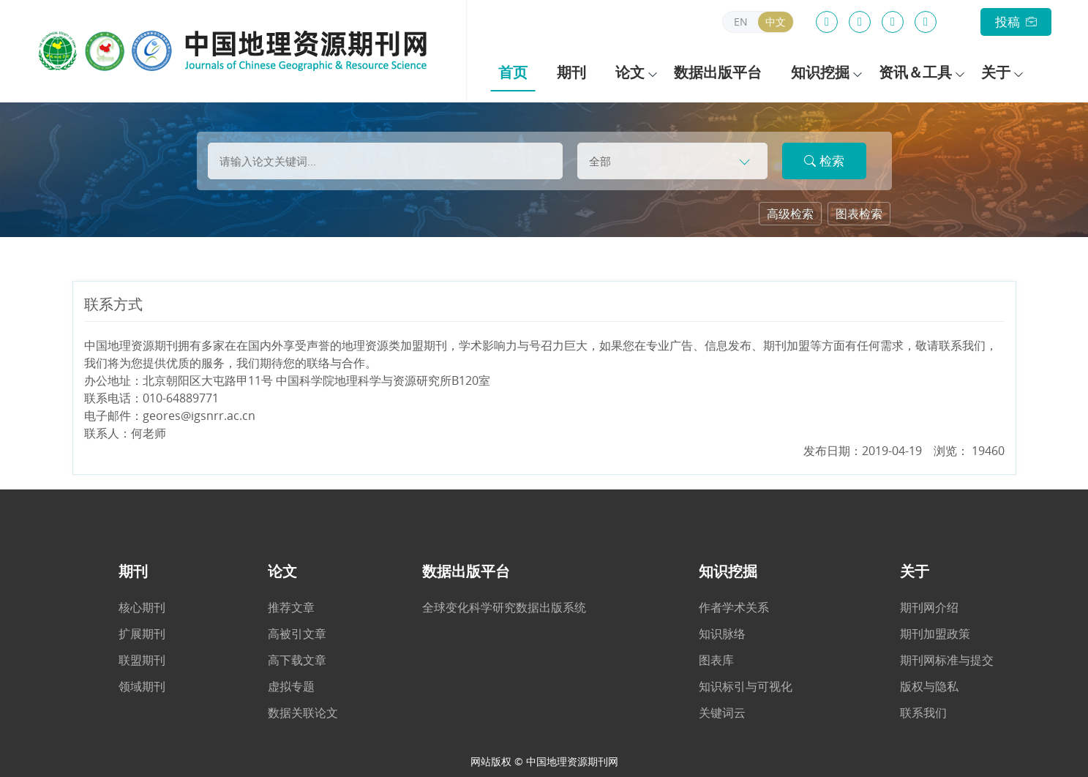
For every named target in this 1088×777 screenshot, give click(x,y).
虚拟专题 (291, 686)
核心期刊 (142, 607)
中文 (775, 22)
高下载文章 (297, 660)
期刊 (570, 72)
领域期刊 (142, 686)
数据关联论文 (303, 713)
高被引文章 (297, 634)
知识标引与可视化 (745, 686)
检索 (824, 160)
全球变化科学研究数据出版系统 (504, 607)
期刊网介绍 (929, 607)
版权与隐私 (929, 686)
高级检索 (790, 214)
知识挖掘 (818, 72)
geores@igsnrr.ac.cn (199, 416)
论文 (629, 72)
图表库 (716, 660)
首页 (513, 72)
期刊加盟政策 (935, 634)
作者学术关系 (734, 607)
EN (741, 22)
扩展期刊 (142, 634)
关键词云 (722, 713)
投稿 (1016, 21)
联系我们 (923, 713)
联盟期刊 (142, 660)
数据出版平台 (716, 72)
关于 (993, 72)
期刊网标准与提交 (947, 660)
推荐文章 (291, 607)
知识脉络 (722, 634)
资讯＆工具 (913, 72)
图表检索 (859, 214)
